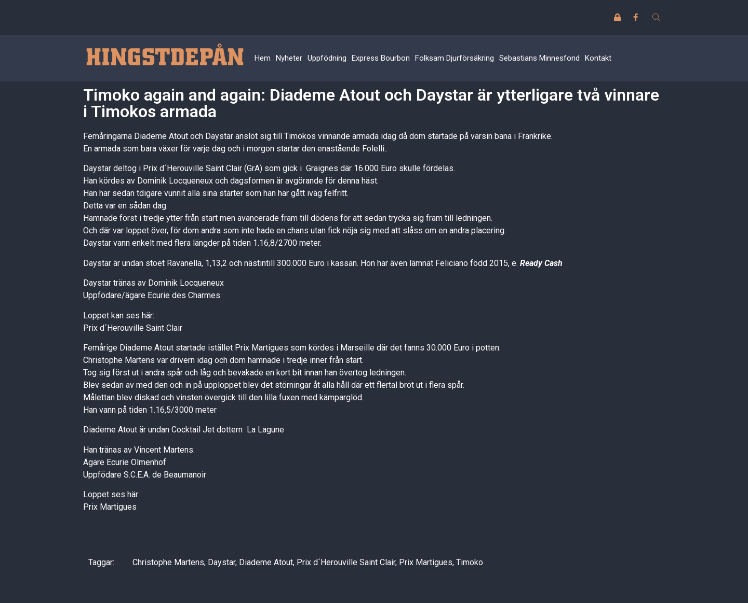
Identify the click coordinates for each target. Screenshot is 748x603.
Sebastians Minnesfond (539, 58)
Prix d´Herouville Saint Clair (132, 328)
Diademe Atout (266, 562)
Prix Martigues (110, 507)
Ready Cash (541, 263)
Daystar (221, 562)
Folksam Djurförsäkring (454, 58)
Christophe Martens (168, 562)
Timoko (469, 562)
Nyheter (289, 58)
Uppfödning (327, 58)
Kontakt (598, 58)
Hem (263, 58)
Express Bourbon (381, 58)
